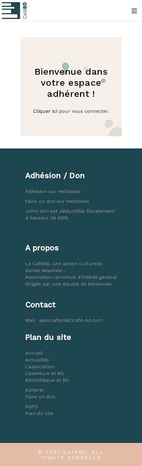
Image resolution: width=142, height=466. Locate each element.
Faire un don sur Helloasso (57, 201)
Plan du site (39, 413)
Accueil (34, 353)
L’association (40, 366)
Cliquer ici (45, 111)
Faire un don (40, 397)
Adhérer (34, 390)
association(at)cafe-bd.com (71, 320)
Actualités (37, 360)
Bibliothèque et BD (47, 380)
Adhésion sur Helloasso (53, 191)
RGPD (31, 406)
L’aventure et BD (44, 373)
